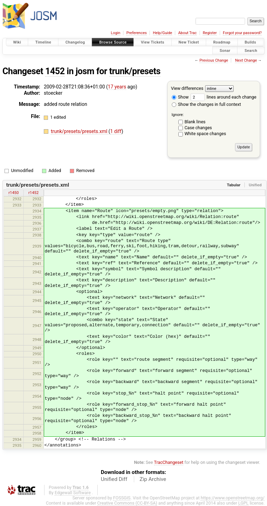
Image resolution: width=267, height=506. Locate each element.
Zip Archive (153, 479)
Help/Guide (162, 33)
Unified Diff (114, 479)
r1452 (34, 192)
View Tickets (152, 42)
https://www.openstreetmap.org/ (233, 497)
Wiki (17, 42)
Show (180, 97)
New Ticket (189, 42)
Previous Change (214, 60)
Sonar (225, 50)
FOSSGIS (121, 497)
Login (115, 33)
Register (210, 33)
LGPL (243, 503)
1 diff (116, 131)
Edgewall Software (73, 492)
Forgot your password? (242, 33)
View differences (187, 88)
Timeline (43, 42)
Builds (250, 42)
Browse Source (113, 42)
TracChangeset (169, 462)
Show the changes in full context (206, 104)
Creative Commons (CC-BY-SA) (127, 503)
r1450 (13, 192)
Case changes (198, 127)
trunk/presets (135, 71)
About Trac (187, 33)
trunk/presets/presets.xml (79, 131)
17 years (117, 86)
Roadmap (221, 42)
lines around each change (223, 97)
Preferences (136, 33)
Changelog (75, 42)
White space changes (205, 133)
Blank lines (195, 121)
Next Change (246, 60)
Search (250, 50)
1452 (55, 71)
